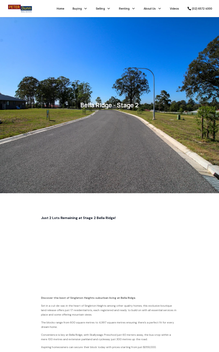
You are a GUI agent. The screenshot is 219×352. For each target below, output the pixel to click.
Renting (124, 8)
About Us (150, 8)
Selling (100, 8)
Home (61, 8)
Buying (77, 8)
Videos (174, 8)
